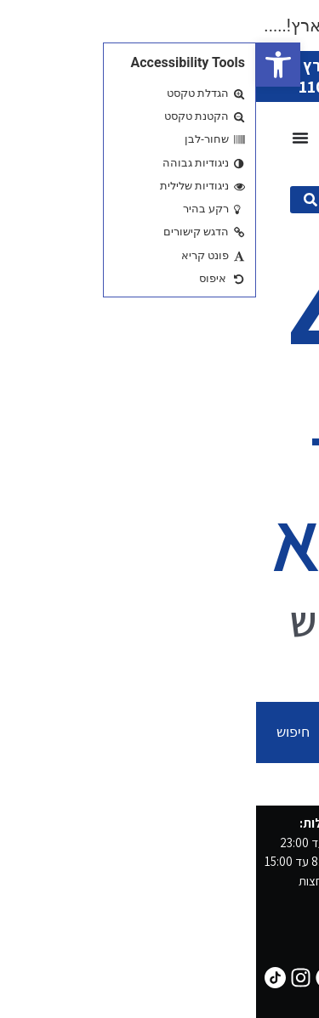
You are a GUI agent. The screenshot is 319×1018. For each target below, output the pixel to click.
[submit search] (54, 199)
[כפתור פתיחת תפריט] (44, 137)
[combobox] (200, 732)
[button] (22, 64)
